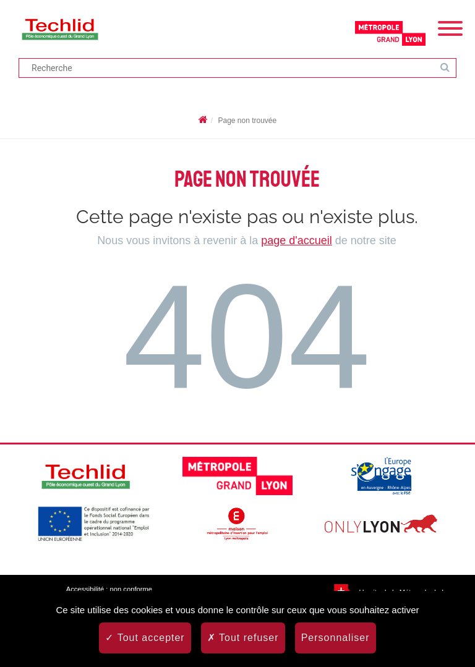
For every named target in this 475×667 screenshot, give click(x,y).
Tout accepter (144, 637)
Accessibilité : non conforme (109, 589)
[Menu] (450, 27)
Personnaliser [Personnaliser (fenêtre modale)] (335, 637)
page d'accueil (296, 240)
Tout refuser (243, 637)
